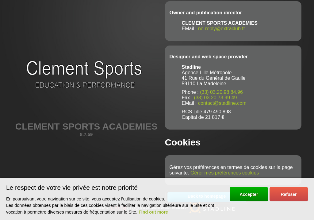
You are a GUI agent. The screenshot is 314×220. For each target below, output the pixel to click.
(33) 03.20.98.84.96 (221, 92)
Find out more (153, 212)
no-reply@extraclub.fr (221, 28)
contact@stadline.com (222, 103)
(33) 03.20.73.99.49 (215, 97)
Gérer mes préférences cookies (224, 172)
